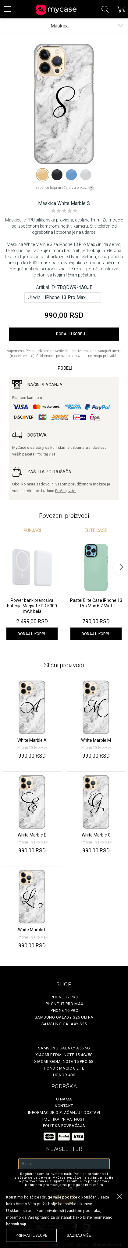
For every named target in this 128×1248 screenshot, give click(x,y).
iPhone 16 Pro (64, 1010)
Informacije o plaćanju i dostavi (64, 1112)
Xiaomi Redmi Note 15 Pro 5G (64, 1061)
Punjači (32, 530)
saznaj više (79, 1235)
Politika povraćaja (64, 1125)
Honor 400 (64, 1075)
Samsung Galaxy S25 (64, 1024)
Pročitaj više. (45, 454)
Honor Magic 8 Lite (64, 1068)
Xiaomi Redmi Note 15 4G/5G (64, 1054)
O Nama (64, 1099)
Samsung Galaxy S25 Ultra (64, 1017)
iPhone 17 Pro (64, 997)
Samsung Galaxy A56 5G (64, 1048)
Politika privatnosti (64, 1119)
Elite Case (96, 530)
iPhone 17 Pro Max (64, 1003)
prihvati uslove (31, 1235)
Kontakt (64, 1105)
